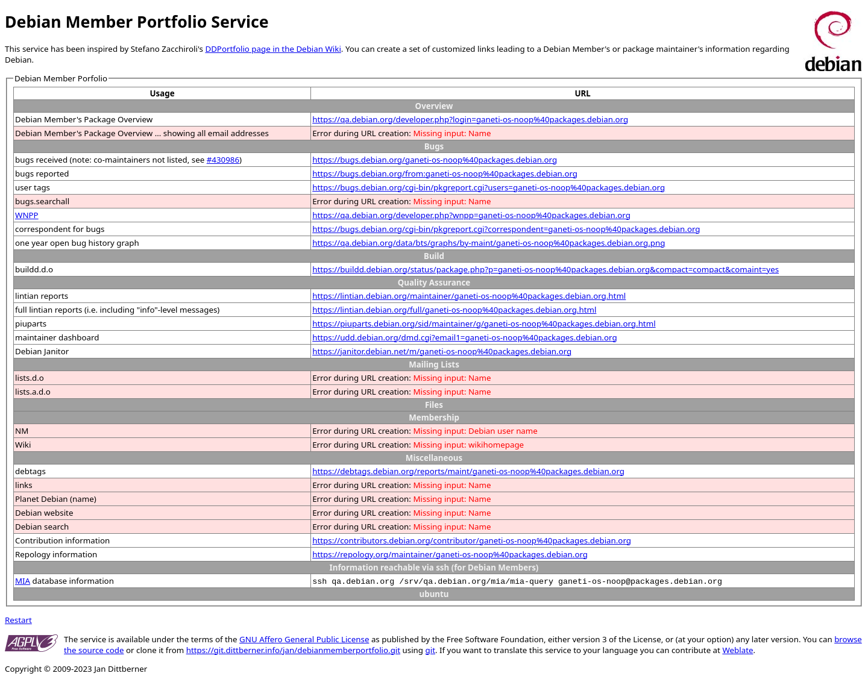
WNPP (27, 215)
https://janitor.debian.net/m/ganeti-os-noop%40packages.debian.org (441, 351)
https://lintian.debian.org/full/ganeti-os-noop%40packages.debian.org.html (454, 309)
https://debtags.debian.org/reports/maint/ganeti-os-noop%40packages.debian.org (468, 471)
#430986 (223, 159)
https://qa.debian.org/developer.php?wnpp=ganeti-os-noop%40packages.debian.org (471, 215)
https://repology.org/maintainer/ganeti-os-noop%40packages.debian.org (450, 554)
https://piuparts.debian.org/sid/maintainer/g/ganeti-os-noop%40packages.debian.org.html (483, 323)
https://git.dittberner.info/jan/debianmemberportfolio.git (293, 650)
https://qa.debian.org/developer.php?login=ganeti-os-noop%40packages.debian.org (470, 119)
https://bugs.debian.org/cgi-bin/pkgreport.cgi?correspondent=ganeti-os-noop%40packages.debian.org (506, 229)
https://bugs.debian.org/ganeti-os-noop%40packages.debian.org (434, 159)
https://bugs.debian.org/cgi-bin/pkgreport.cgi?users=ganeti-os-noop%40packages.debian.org (488, 187)
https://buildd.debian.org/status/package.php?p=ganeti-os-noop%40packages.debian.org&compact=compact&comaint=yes (545, 269)
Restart (18, 620)
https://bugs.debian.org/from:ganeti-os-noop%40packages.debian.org (444, 173)
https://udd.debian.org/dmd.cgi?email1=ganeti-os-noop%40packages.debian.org (464, 337)
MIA (22, 580)
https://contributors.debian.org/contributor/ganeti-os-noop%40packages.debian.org (471, 540)
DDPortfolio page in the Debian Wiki (273, 48)
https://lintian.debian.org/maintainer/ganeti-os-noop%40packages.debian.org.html (469, 295)
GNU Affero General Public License (304, 639)
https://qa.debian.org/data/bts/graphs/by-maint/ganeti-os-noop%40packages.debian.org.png (488, 242)
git (430, 650)
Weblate (737, 650)
